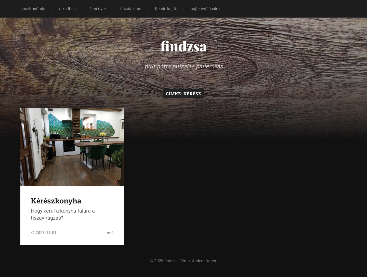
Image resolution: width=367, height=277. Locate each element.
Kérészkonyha (56, 200)
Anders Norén (204, 260)
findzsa (183, 46)
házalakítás (130, 8)
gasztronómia (32, 8)
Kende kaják (166, 8)
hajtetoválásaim (205, 8)
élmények (98, 8)
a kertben (67, 8)
